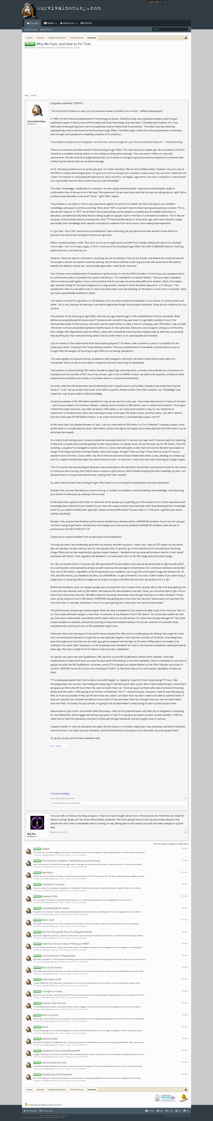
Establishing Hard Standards (52, 1074)
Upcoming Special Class (50, 1062)
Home (169, 1110)
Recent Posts (45, 29)
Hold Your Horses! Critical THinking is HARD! (61, 943)
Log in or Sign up (155, 2)
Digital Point (64, 1115)
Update (41, 848)
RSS (186, 1110)
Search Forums (30, 29)
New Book (43, 872)
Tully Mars (55, 803)
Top (178, 1110)
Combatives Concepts (49, 884)
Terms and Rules (172, 1115)
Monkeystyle (30, 1110)
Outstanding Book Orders (51, 908)
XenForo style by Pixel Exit (76, 1117)
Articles (88, 23)
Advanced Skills (45, 896)
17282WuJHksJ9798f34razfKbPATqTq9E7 (45, 1105)
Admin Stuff (43, 920)
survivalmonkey (62, 47)
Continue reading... (60, 793)
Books (40, 1026)
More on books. (46, 1015)
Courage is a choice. (48, 991)
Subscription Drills (47, 979)
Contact (150, 1110)
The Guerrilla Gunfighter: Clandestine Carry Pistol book (67, 860)
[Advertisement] (106, 70)
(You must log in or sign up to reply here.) (170, 843)
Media (50, 23)
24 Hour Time (46, 1110)
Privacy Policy (185, 1115)
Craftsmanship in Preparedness (54, 955)
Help (160, 1110)
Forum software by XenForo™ (43, 1117)
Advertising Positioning (48, 1115)
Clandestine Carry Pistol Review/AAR (56, 1050)
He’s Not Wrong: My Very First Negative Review (62, 931)
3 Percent (41, 47)
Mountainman (68, 803)
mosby (33, 95)
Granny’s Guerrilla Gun (49, 1003)
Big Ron (31, 833)
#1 (186, 798)
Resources (68, 23)
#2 (186, 832)
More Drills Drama (47, 967)
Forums (34, 23)
